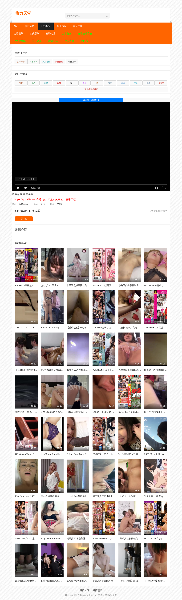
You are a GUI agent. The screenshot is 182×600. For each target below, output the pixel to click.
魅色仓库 (85, 40)
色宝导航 (69, 40)
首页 (16, 26)
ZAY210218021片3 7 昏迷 (28, 327)
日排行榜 (59, 62)
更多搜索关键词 (91, 89)
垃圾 (136, 83)
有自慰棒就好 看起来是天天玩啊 (57, 496)
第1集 (24, 218)
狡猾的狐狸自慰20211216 (54, 580)
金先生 (161, 83)
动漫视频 (18, 33)
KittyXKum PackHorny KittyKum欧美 (59, 454)
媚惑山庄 (66, 33)
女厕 (110, 83)
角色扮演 (61, 26)
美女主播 (77, 26)
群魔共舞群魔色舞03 (103, 580)
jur (33, 83)
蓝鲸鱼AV (53, 40)
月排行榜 (33, 62)
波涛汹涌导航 (85, 33)
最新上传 (72, 62)
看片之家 (37, 40)
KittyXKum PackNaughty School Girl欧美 (61, 538)
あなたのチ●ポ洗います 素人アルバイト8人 (88, 580)
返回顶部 (97, 590)
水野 (148, 83)
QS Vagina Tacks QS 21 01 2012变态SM (35, 454)
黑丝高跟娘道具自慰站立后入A (133, 369)
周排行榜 (46, 62)
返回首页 (84, 590)
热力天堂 (23, 13)
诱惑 (84, 83)
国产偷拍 (29, 26)
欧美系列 (34, 33)
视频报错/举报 (91, 100)
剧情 (46, 83)
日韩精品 (45, 26)
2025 (59, 204)
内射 (21, 83)
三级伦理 (50, 33)
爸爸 (123, 83)
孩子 (72, 83)
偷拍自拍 (23, 204)
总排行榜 (20, 62)
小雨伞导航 (20, 40)
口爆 (59, 83)
